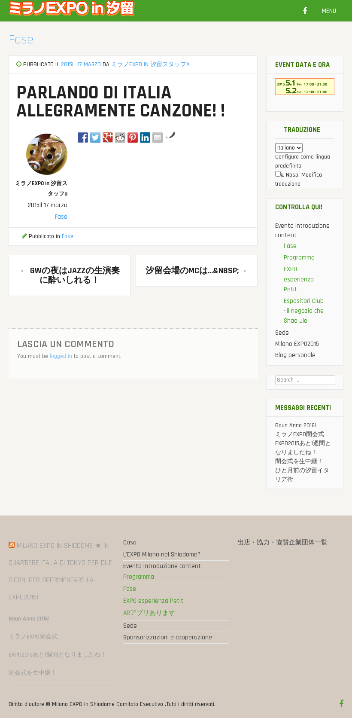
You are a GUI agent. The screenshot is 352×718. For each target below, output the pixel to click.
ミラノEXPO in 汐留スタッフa (150, 64)
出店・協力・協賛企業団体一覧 (282, 542)
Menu (332, 11)
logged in (61, 356)
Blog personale (295, 355)
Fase (21, 39)
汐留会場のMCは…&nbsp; (196, 270)
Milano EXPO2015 (297, 344)
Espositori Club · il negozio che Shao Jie (304, 311)
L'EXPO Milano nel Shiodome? (161, 554)
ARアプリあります (149, 613)
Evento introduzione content (162, 566)
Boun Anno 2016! (295, 425)
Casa (130, 542)
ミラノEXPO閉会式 (299, 434)
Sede (282, 333)
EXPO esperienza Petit (299, 279)
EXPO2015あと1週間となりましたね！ (57, 655)
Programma (299, 258)
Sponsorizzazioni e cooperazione (167, 637)
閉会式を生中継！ (299, 461)
